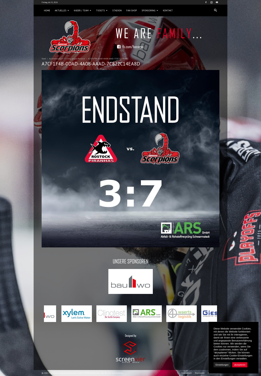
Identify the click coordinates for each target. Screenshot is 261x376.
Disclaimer (200, 373)
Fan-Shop (131, 10)
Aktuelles (62, 10)
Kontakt (168, 10)
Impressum (186, 373)
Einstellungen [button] (222, 365)
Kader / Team (82, 10)
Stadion (117, 10)
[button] (215, 10)
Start (44, 58)
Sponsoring (150, 10)
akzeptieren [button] (239, 365)
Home (47, 10)
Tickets (102, 10)
